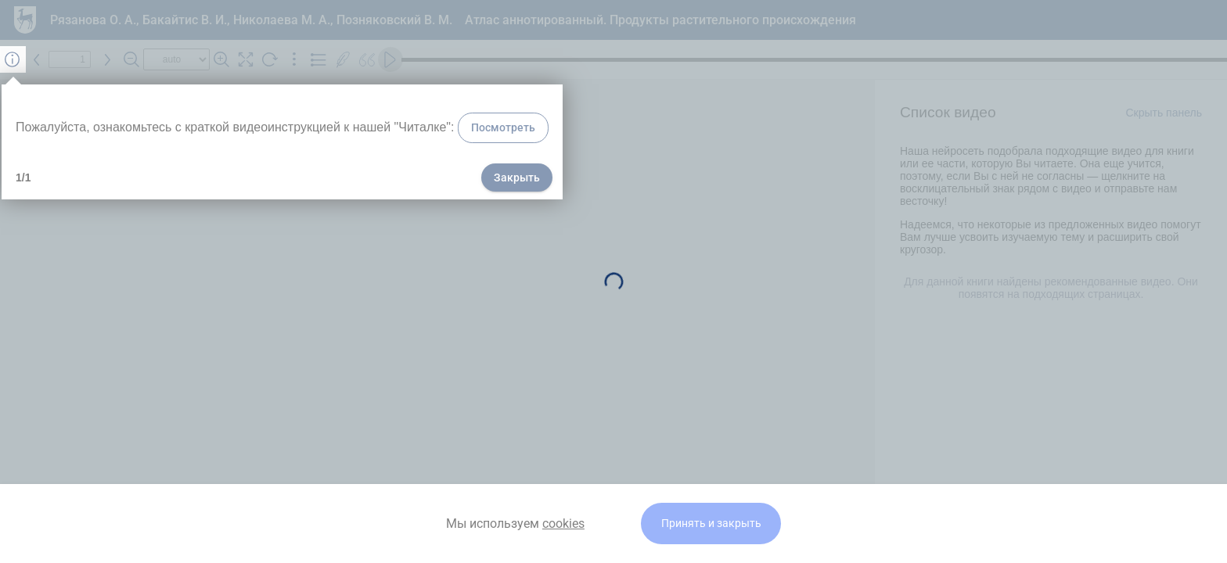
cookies (563, 523)
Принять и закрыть (711, 523)
